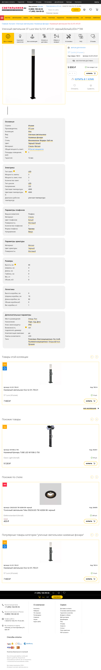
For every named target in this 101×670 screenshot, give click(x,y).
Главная (5, 24)
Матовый (32, 223)
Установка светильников (67, 611)
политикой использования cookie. (18, 661)
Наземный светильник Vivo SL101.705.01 (21, 390)
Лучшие (31, 344)
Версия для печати (78, 48)
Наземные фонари (41, 24)
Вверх (30, 232)
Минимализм (33, 140)
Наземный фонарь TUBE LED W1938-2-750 (22, 452)
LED (29, 171)
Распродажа (37, 615)
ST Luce (31, 128)
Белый (38, 143)
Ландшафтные (54, 342)
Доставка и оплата (8, 2)
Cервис (63, 605)
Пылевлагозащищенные (38, 342)
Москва (40, 6)
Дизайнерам (59, 2)
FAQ (61, 621)
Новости (62, 626)
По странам (37, 613)
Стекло (31, 146)
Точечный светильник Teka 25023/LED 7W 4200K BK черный (29, 510)
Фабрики (36, 611)
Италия (31, 125)
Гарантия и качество (66, 613)
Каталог (2, 18)
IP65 (30, 325)
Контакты (78, 2)
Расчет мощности (37, 149)
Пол (35, 319)
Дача (39, 322)
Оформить (57, 597)
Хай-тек (50, 140)
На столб (56, 339)
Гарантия (21, 2)
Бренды (69, 2)
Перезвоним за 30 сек (53, 6)
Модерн (43, 140)
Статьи (62, 628)
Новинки (36, 617)
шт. (41, 597)
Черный (31, 143)
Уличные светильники (24, 24)
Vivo (29, 131)
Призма (31, 229)
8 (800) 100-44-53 (36, 9)
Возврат (30, 2)
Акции (35, 619)
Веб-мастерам (64, 617)
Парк (30, 322)
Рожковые (32, 339)
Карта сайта (37, 621)
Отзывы (38, 2)
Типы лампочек (65, 630)
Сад (34, 322)
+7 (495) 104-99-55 (36, 11)
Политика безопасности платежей (17, 652)
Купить (91, 73)
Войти (97, 2)
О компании (39, 605)
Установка (48, 2)
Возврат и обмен (65, 615)
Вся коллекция (91, 408)
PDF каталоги (64, 632)
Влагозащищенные (44, 339)
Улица (30, 319)
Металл (37, 146)
